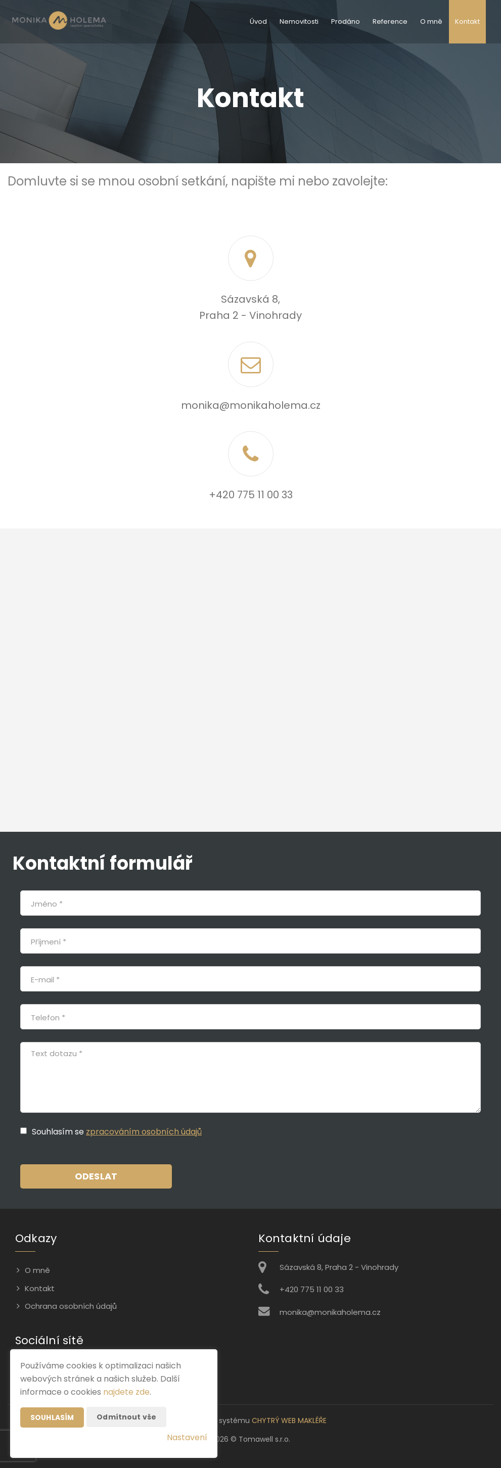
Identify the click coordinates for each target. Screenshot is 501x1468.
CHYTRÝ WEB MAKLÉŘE (289, 1420)
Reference (390, 21)
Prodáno (345, 21)
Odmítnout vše (126, 1417)
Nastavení (187, 1437)
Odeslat (96, 1176)
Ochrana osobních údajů (71, 1306)
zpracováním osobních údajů (144, 1132)
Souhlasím (52, 1417)
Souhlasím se (59, 1132)
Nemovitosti (299, 21)
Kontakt (467, 21)
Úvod (258, 21)
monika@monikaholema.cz (251, 405)
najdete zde (126, 1392)
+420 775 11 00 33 (251, 495)
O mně (431, 21)
